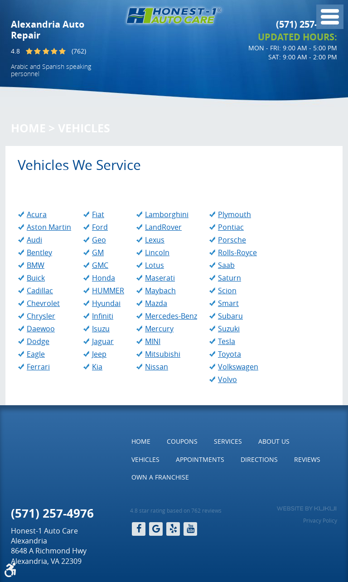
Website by (306, 508)
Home (28, 128)
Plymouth (234, 214)
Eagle (36, 354)
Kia (97, 367)
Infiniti (102, 316)
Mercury (159, 329)
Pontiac (231, 227)
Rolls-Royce (237, 252)
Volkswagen (238, 367)
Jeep (99, 354)
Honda (103, 278)
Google (156, 529)
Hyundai (106, 303)
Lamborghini (166, 214)
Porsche (232, 240)
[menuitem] (141, 441)
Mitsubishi (162, 354)
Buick (36, 278)
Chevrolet (43, 303)
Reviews (307, 459)
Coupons (182, 441)
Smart (228, 303)
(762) (79, 51)
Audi (34, 240)
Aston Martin (49, 227)
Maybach (160, 291)
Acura (37, 214)
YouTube (190, 529)
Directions (259, 459)
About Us (274, 441)
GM (98, 252)
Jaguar (103, 341)
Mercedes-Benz (171, 316)
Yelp (173, 529)
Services (228, 441)
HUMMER (108, 291)
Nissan (156, 367)
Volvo (227, 379)
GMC (100, 265)
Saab (226, 265)
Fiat (98, 214)
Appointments (200, 459)
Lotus (154, 265)
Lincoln (157, 252)
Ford (100, 227)
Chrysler (41, 316)
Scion (227, 291)
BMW (35, 265)
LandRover (163, 227)
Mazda (156, 303)
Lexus (154, 240)
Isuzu (101, 329)
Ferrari (38, 367)
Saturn (229, 278)
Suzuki (229, 329)
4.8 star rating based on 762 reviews (176, 510)
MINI (152, 341)
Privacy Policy (320, 520)
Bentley (39, 252)
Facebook (138, 529)
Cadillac (40, 291)
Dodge (38, 341)
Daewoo (41, 329)
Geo (99, 240)
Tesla (226, 341)
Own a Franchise (160, 477)
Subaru (230, 316)
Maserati (160, 278)
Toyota (229, 354)
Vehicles (84, 128)
